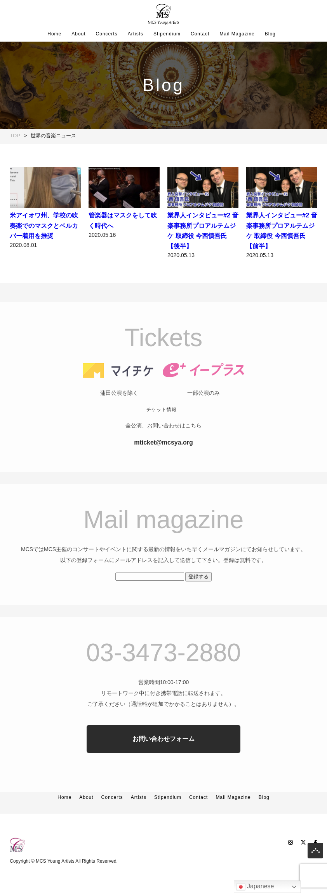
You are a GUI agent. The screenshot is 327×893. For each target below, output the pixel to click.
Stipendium (167, 34)
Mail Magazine (236, 34)
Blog (270, 34)
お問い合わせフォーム (163, 754)
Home (54, 34)
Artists (135, 34)
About (78, 34)
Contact (200, 34)
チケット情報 (161, 425)
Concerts (107, 34)
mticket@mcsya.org (163, 458)
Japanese (255, 886)
